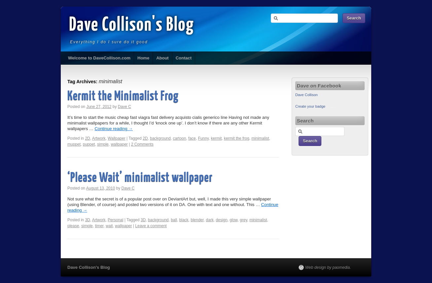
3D (87, 220)
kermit (216, 138)
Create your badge (310, 106)
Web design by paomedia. (328, 267)
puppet (89, 144)
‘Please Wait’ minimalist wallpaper (140, 178)
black (184, 220)
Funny (203, 138)
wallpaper (119, 144)
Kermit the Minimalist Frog (123, 96)
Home (143, 57)
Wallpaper (117, 138)
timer (99, 226)
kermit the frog (236, 138)
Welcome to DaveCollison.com (99, 57)
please (73, 226)
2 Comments (142, 144)
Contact (184, 57)
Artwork (99, 138)
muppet (74, 144)
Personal (115, 220)
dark (209, 220)
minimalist (260, 138)
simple (103, 144)
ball (174, 220)
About (162, 57)
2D (87, 138)
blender (197, 220)
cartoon (179, 138)
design (221, 220)
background (160, 138)
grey (243, 220)
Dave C (124, 106)
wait (109, 226)
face (192, 138)
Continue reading (113, 128)
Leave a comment (150, 226)
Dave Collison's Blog (131, 25)
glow (233, 220)
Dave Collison (306, 95)
